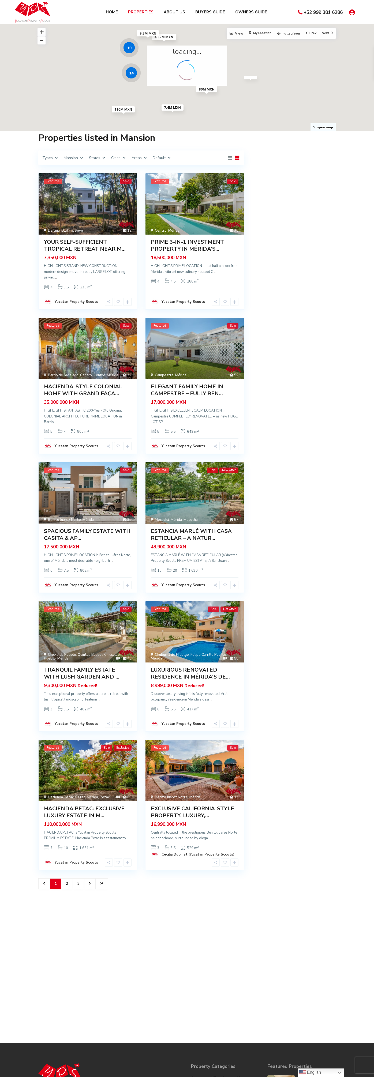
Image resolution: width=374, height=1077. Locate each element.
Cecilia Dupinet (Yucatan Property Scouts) (198, 854)
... (55, 277)
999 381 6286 (57, 974)
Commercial (201, 968)
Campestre (164, 375)
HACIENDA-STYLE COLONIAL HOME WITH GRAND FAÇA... (83, 390)
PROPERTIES (141, 12)
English (310, 1073)
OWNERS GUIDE (251, 12)
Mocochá (162, 519)
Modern (197, 1016)
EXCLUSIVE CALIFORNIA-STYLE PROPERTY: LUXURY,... (192, 812)
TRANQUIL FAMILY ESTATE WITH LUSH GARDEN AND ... (81, 673)
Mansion (198, 1008)
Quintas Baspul (90, 654)
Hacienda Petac (61, 797)
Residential (201, 1032)
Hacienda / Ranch (206, 976)
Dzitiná (54, 230)
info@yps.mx (56, 982)
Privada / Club (203, 1024)
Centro (161, 230)
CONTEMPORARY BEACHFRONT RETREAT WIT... (313, 1002)
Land (195, 1000)
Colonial (198, 960)
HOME (112, 12)
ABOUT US (174, 12)
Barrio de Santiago (63, 375)
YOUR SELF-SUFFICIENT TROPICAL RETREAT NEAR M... (85, 245)
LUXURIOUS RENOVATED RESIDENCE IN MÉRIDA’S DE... (190, 673)
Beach (196, 952)
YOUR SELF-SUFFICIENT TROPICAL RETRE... (315, 976)
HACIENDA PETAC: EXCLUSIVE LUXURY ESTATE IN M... (84, 812)
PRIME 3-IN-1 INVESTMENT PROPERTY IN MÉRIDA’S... (187, 245)
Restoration (201, 1040)
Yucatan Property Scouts (76, 301)
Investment (201, 992)
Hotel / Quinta (203, 984)
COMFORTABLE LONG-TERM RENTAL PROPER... (316, 949)
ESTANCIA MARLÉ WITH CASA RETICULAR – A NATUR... (191, 535)
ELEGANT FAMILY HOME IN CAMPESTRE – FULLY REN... (187, 390)
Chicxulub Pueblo (62, 654)
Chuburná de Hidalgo (172, 654)
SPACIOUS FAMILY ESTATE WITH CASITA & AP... (87, 535)
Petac (80, 797)
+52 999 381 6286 (323, 12)
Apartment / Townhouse (212, 944)
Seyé (79, 230)
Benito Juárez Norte (64, 519)
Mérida (173, 230)
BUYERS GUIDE (210, 12)
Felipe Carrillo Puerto (208, 654)
